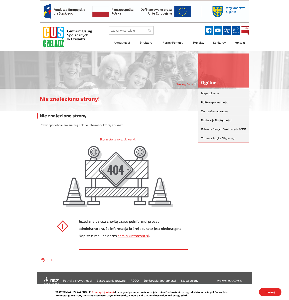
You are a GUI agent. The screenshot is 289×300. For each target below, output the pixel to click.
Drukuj (50, 260)
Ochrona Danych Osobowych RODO (223, 129)
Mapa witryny (210, 93)
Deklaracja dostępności (51, 280)
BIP (245, 30)
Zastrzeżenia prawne (214, 111)
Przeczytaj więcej (103, 292)
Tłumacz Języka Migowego (218, 138)
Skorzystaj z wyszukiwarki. (117, 139)
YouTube (218, 30)
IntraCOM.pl (235, 280)
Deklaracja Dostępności (216, 120)
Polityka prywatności (214, 102)
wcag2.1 (236, 30)
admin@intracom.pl (133, 235)
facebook (209, 30)
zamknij (270, 292)
